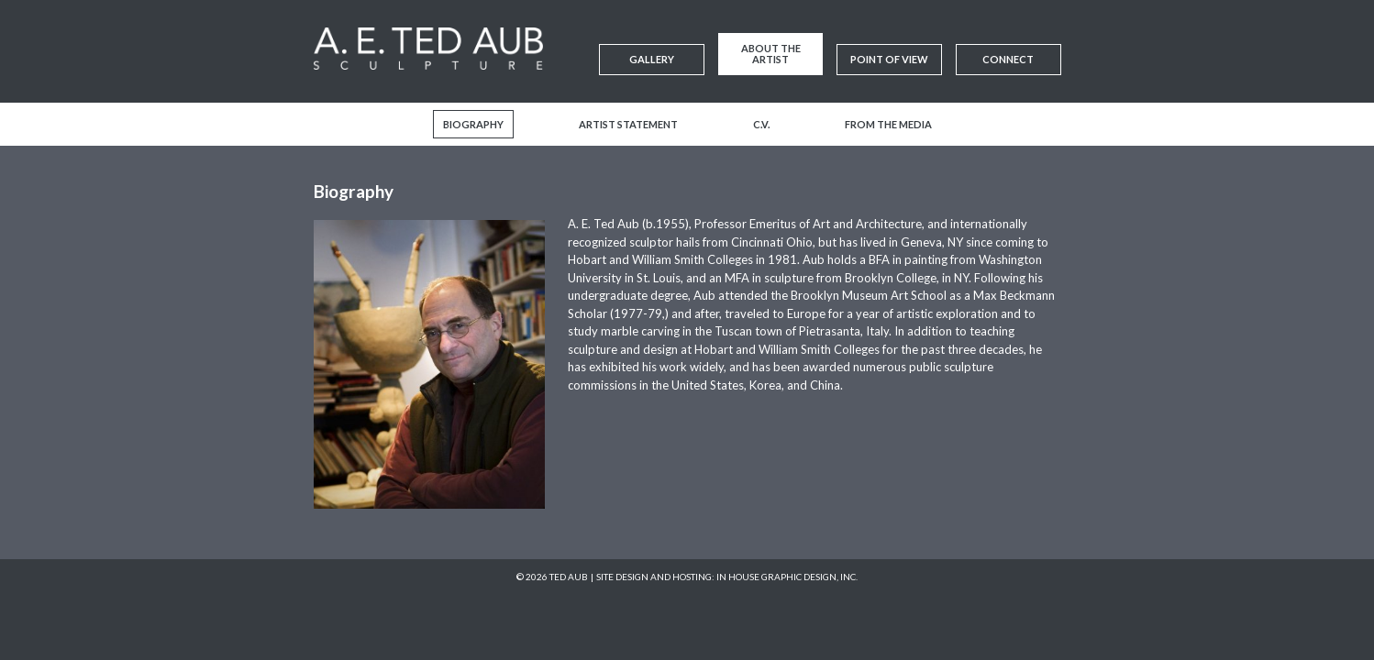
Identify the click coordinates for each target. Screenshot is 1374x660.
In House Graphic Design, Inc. (787, 576)
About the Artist (771, 53)
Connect (1008, 59)
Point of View (889, 59)
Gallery (651, 59)
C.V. (761, 124)
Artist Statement (628, 124)
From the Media (888, 124)
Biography (473, 124)
